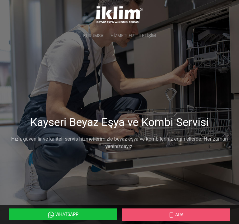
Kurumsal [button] (94, 35)
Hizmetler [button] (122, 35)
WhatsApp (63, 215)
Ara (176, 215)
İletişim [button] (147, 35)
